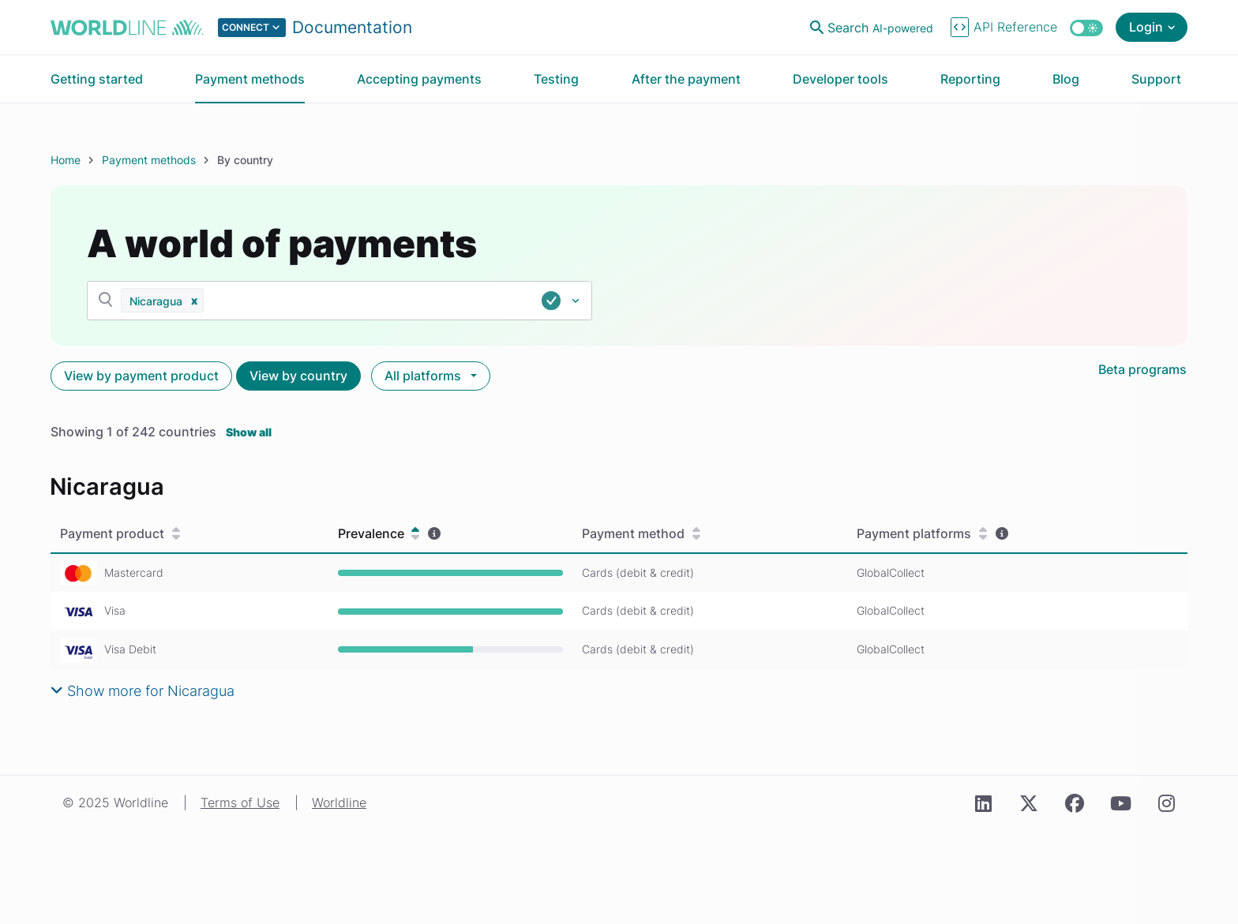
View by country (298, 375)
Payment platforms (922, 533)
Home (66, 159)
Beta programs (1142, 369)
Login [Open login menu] (1146, 27)
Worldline (339, 802)
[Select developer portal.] (315, 27)
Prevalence (379, 533)
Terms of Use (240, 802)
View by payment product (141, 375)
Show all (249, 432)
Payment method (641, 533)
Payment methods (149, 159)
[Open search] (873, 27)
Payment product (120, 533)
